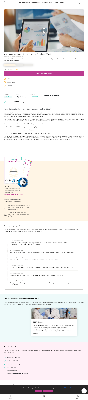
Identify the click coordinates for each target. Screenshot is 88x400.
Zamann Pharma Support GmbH (53, 172)
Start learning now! (44, 73)
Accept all (38, 391)
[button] (82, 2)
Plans (77, 397)
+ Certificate (8, 85)
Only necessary (48, 391)
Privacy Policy (68, 388)
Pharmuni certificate (50, 96)
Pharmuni (33, 97)
